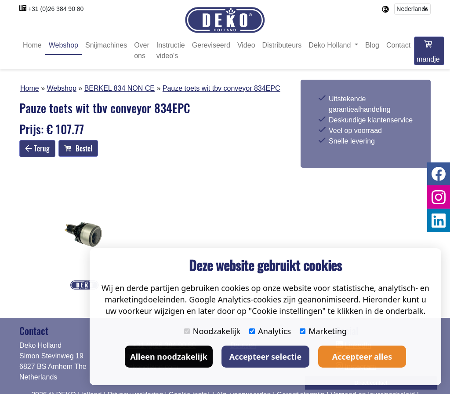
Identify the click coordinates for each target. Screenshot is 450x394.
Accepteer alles (362, 356)
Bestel (78, 148)
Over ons (141, 50)
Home (32, 45)
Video (246, 45)
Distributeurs (282, 45)
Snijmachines (106, 45)
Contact (398, 45)
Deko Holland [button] (330, 45)
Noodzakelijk (212, 331)
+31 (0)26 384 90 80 (56, 8)
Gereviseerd (211, 45)
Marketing (323, 331)
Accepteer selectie (265, 356)
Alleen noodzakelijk (168, 356)
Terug (37, 148)
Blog (372, 45)
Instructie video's (170, 50)
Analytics (270, 331)
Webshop (63, 45)
